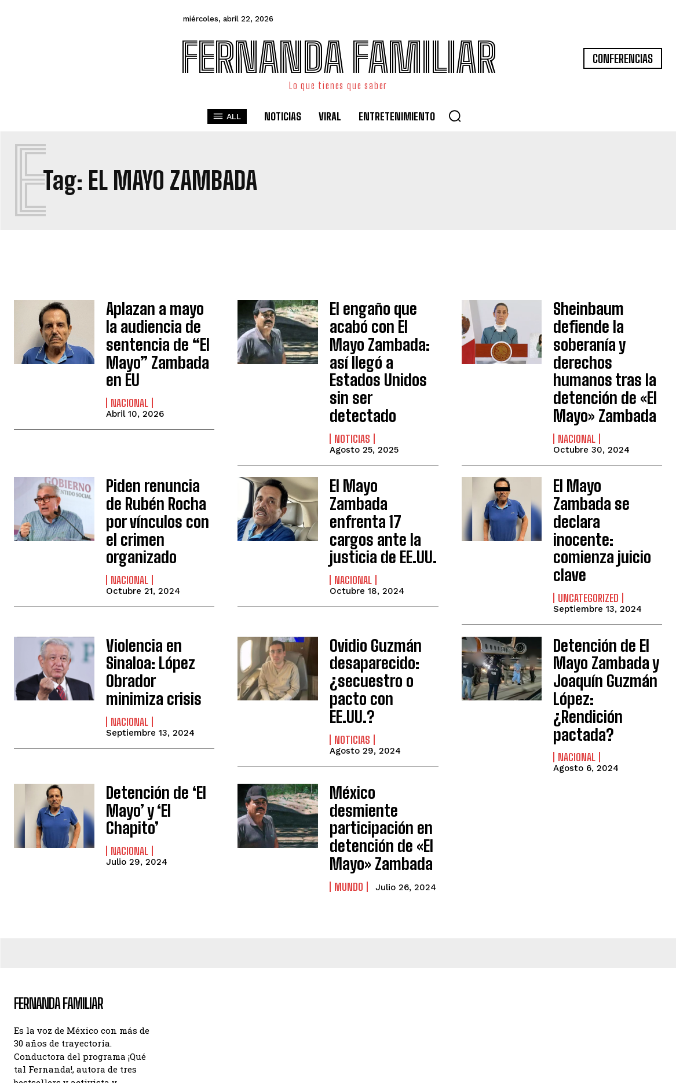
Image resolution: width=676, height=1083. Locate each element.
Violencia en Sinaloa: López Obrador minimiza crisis (154, 602)
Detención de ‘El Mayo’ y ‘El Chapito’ (159, 706)
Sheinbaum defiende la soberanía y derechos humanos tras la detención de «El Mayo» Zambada (605, 353)
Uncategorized (588, 534)
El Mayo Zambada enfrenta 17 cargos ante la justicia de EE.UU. (381, 489)
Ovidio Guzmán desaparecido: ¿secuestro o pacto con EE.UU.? (383, 602)
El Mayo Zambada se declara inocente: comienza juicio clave (606, 489)
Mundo (348, 764)
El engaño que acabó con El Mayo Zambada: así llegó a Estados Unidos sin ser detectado (381, 338)
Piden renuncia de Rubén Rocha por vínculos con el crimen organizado (157, 489)
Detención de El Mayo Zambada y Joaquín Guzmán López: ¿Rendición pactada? (602, 610)
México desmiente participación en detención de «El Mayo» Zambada (380, 719)
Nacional (129, 390)
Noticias (352, 390)
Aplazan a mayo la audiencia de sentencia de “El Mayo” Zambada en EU (160, 338)
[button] (455, 116)
